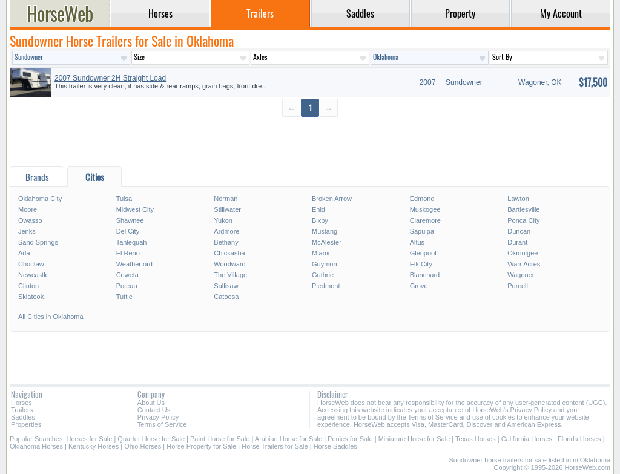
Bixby (320, 220)
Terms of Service (162, 424)
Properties (26, 424)
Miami (320, 253)
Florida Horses (579, 439)
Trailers (22, 409)
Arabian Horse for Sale (288, 439)
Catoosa (226, 296)
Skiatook (31, 296)
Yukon (223, 220)
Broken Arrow (332, 198)
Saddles (23, 417)
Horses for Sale (90, 439)
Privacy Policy (158, 417)
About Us (151, 402)
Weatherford (134, 264)
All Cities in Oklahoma (51, 316)
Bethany (226, 242)
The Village (230, 274)
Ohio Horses (142, 446)
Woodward (229, 264)
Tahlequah (131, 242)
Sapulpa (422, 231)
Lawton (518, 198)
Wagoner (520, 274)
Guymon (324, 264)
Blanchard (425, 274)
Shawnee (130, 220)
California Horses (526, 439)
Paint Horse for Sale (219, 439)
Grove (419, 285)
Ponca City (523, 220)
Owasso (30, 220)
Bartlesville (523, 209)
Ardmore (226, 231)
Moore (27, 209)
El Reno (128, 253)
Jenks (27, 231)
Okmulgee (522, 253)
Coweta (127, 274)
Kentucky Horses (93, 446)
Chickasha (229, 253)
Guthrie (323, 274)
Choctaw (31, 264)
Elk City (421, 264)
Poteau (126, 285)
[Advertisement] (310, 142)
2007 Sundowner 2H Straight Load (110, 78)
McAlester (326, 242)
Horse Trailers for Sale (275, 446)
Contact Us (153, 409)
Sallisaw (226, 285)
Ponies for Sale (350, 439)
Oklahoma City (40, 198)
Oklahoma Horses (36, 446)
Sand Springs (38, 242)
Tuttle (124, 296)
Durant (517, 242)
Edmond (422, 198)
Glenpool (423, 253)
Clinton (28, 285)
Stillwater (227, 209)
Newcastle (33, 274)
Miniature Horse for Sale (414, 439)
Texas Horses (475, 439)
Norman (225, 198)
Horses (21, 402)
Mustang (324, 231)
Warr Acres (523, 264)
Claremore (425, 220)
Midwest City (135, 209)
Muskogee (425, 209)
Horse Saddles (335, 446)
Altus (417, 242)
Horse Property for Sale (201, 446)
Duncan (518, 231)
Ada (24, 253)
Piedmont (326, 285)
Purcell (517, 285)
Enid (318, 209)
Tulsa (124, 198)
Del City (128, 231)
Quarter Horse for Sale (151, 439)
